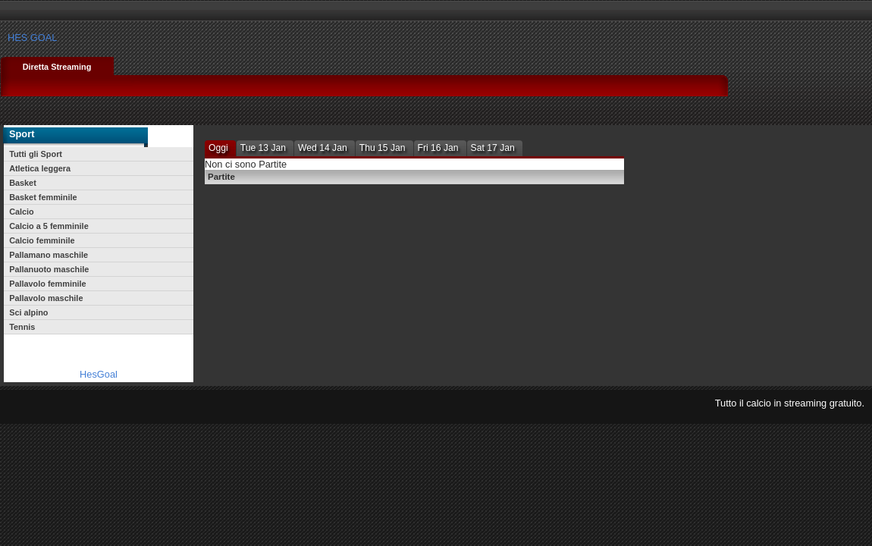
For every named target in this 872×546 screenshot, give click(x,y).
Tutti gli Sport (35, 153)
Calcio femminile (41, 240)
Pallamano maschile (48, 254)
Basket (22, 182)
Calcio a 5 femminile (49, 226)
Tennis (22, 326)
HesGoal (99, 374)
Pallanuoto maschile (49, 269)
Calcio (21, 211)
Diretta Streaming (57, 66)
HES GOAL (32, 37)
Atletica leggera (40, 168)
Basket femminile (43, 197)
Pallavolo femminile (47, 283)
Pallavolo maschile (46, 298)
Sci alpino (28, 312)
